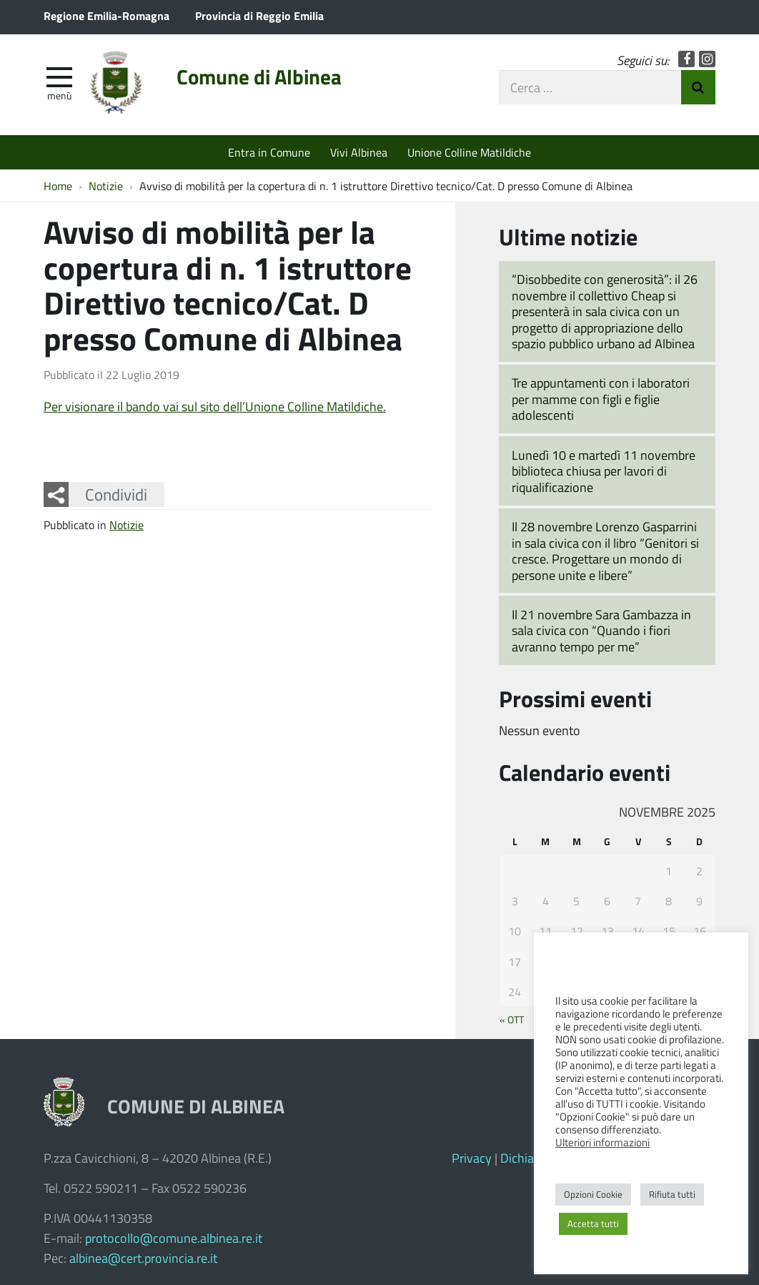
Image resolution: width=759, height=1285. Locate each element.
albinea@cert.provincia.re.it (143, 1257)
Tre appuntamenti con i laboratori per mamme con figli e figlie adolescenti (601, 398)
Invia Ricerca (698, 87)
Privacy (472, 1157)
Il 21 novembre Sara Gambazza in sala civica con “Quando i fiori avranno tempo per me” (601, 630)
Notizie (126, 524)
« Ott (512, 1019)
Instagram (707, 59)
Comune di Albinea (259, 76)
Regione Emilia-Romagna (106, 15)
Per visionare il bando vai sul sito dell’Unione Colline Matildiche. (215, 406)
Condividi (116, 494)
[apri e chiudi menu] (59, 75)
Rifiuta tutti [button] (672, 1194)
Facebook (686, 59)
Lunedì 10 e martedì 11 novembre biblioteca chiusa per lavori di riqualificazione (603, 471)
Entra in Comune (269, 152)
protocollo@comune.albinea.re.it (173, 1237)
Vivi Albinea (358, 152)
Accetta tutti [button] (593, 1223)
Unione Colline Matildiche (469, 152)
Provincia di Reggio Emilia (259, 15)
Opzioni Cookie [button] (593, 1194)
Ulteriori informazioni (602, 1142)
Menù (59, 95)
